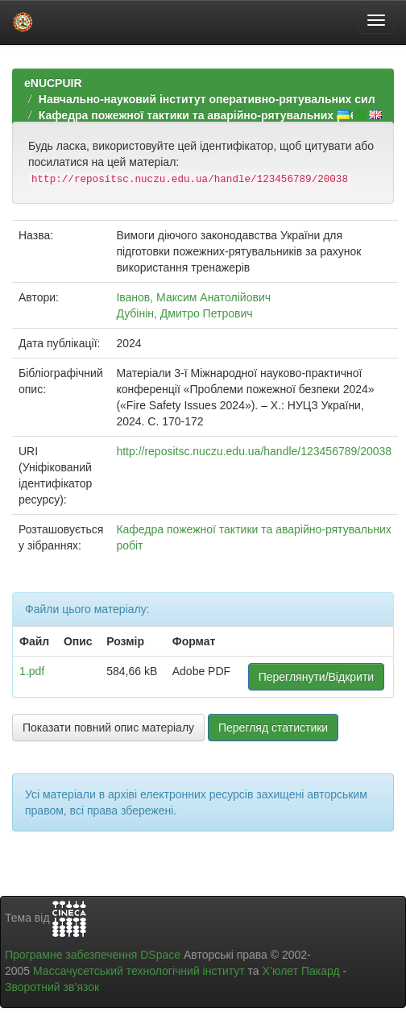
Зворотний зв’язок (52, 986)
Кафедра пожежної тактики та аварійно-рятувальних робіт (203, 115)
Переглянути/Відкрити (316, 676)
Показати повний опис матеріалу (108, 727)
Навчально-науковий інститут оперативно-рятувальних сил (207, 99)
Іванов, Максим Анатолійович (193, 297)
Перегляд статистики (273, 727)
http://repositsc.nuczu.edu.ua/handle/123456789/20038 (254, 451)
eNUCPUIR (53, 83)
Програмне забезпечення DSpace (92, 954)
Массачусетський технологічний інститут (139, 970)
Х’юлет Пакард (301, 970)
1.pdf (31, 671)
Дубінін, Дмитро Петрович (184, 313)
